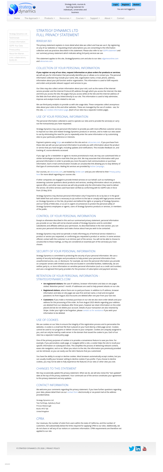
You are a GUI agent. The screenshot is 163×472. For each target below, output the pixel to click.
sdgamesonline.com (110, 58)
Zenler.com (80, 171)
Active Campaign (97, 166)
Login (115, 4)
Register (125, 4)
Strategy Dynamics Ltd (18, 34)
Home (17, 18)
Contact (120, 18)
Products (49, 18)
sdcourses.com (46, 61)
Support (95, 18)
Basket (136, 4)
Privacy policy (14, 49)
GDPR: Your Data (16, 45)
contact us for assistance (93, 310)
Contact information (17, 41)
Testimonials (14, 38)
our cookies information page (56, 110)
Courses (80, 18)
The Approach (32, 18)
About (108, 18)
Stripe (58, 142)
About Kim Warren (16, 53)
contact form (72, 392)
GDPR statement (110, 50)
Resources (65, 18)
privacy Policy (53, 448)
